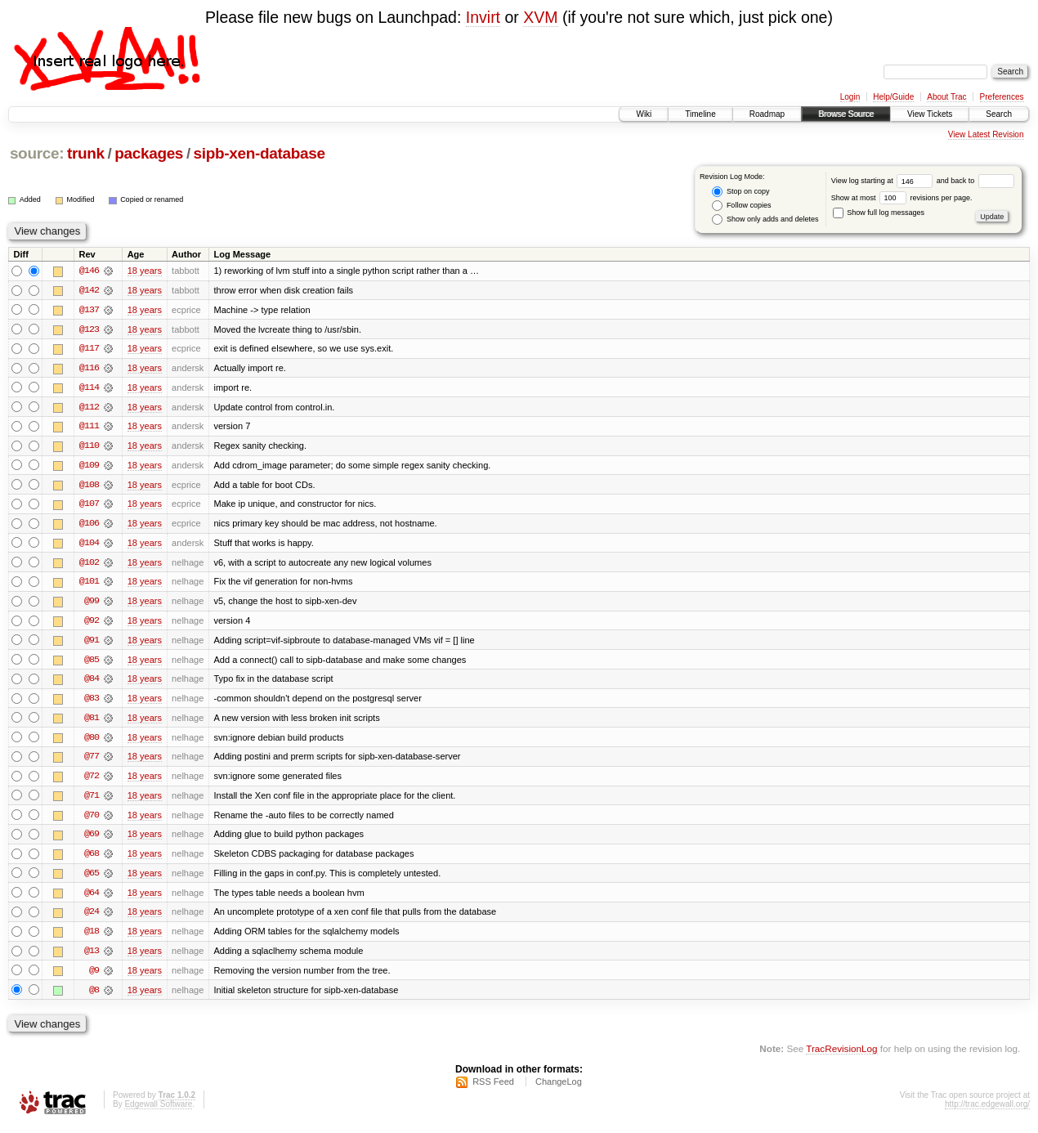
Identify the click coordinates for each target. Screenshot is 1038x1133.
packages (148, 153)
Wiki (643, 114)
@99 (91, 604)
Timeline (700, 114)
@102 (89, 564)
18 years (145, 270)
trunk (86, 153)
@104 (89, 545)
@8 (94, 996)
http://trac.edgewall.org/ (987, 1111)
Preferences (1002, 96)
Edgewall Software (158, 1111)
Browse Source (846, 114)
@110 (89, 447)
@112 (89, 407)
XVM (540, 17)
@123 (89, 329)
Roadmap (767, 114)
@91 (91, 643)
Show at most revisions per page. (902, 198)
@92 (91, 623)
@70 (91, 819)
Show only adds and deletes (765, 219)
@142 (89, 290)
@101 (89, 584)
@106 (89, 525)
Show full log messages (878, 212)
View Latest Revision (986, 134)
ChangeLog (558, 1089)
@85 (91, 663)
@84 (91, 682)
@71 (91, 800)
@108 (89, 486)
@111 (89, 427)
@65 (91, 878)
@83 (91, 702)
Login (850, 96)
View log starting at (884, 181)
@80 (91, 741)
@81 (91, 721)
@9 (94, 976)
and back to (975, 181)
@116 (89, 368)
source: (37, 153)
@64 (91, 898)
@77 (91, 761)
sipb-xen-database (259, 153)
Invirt (483, 17)
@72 (91, 780)
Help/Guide (893, 96)
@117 (89, 349)
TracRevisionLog (841, 1055)
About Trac (946, 96)
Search (999, 114)
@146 (89, 270)
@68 (91, 859)
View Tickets (929, 114)
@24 (91, 918)
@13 (91, 957)
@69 (91, 839)
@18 (91, 937)
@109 (89, 466)
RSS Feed (493, 1089)
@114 (89, 388)
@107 (89, 506)
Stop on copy (740, 191)
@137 (89, 309)
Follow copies (741, 205)
